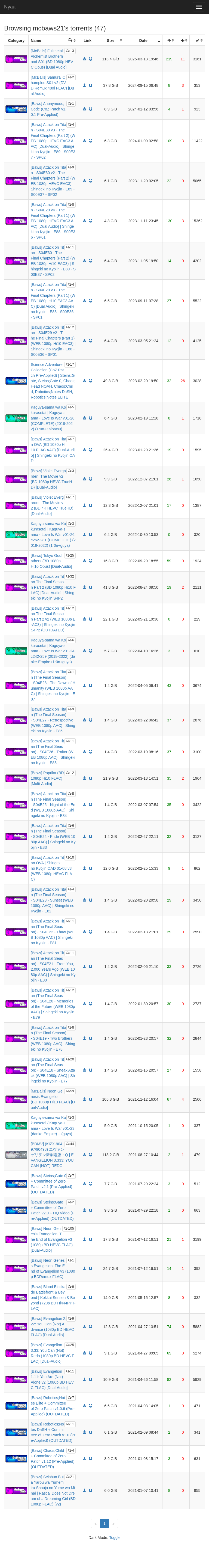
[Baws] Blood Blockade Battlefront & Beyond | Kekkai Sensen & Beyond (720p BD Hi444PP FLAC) (53, 1298)
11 (70, 247)
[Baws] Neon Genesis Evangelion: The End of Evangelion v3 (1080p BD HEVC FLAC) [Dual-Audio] (52, 1239)
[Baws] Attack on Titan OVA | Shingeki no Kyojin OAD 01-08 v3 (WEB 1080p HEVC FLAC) (51, 868)
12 (70, 327)
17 (70, 364)
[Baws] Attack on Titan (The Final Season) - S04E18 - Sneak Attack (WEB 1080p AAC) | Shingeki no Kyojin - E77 (53, 1070)
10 (70, 857)
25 (70, 555)
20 (70, 1059)
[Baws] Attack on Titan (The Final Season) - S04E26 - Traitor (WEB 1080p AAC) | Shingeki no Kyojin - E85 (53, 752)
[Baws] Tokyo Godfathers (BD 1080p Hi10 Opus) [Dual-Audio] (51, 561)
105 (69, 1228)
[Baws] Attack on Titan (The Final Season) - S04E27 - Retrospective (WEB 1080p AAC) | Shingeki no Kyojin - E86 (53, 720)
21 (70, 1477)
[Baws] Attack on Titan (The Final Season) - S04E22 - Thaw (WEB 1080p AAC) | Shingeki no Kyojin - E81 (52, 932)
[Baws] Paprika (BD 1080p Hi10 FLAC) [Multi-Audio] (47, 778)
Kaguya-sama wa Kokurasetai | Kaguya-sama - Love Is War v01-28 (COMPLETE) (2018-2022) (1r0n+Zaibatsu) (53, 418)
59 (70, 1091)
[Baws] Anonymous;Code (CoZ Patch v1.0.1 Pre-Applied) (48, 109)
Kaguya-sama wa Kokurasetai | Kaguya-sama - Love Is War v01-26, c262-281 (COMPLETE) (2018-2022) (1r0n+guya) (53, 534)
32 (70, 576)
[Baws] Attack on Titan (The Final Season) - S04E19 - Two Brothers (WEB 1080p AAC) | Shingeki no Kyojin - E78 (53, 1038)
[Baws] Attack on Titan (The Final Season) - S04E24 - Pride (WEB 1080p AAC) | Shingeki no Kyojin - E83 (53, 836)
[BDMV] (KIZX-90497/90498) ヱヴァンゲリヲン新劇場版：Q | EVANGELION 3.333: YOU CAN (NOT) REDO (52, 1155)
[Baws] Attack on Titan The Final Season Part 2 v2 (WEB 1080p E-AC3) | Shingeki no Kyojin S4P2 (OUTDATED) (53, 619)
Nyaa (10, 7)
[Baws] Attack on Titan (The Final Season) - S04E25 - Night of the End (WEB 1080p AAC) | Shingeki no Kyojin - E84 (53, 805)
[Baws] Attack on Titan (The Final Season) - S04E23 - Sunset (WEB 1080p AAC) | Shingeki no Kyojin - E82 (52, 900)
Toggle (114, 1537)
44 (70, 1144)
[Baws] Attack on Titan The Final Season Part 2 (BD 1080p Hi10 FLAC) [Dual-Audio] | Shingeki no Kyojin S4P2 (53, 587)
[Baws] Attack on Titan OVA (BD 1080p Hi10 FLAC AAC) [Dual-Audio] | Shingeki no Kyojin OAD (53, 450)
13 (70, 51)
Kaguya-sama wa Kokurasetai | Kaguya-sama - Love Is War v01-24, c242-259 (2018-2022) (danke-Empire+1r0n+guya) (53, 651)
